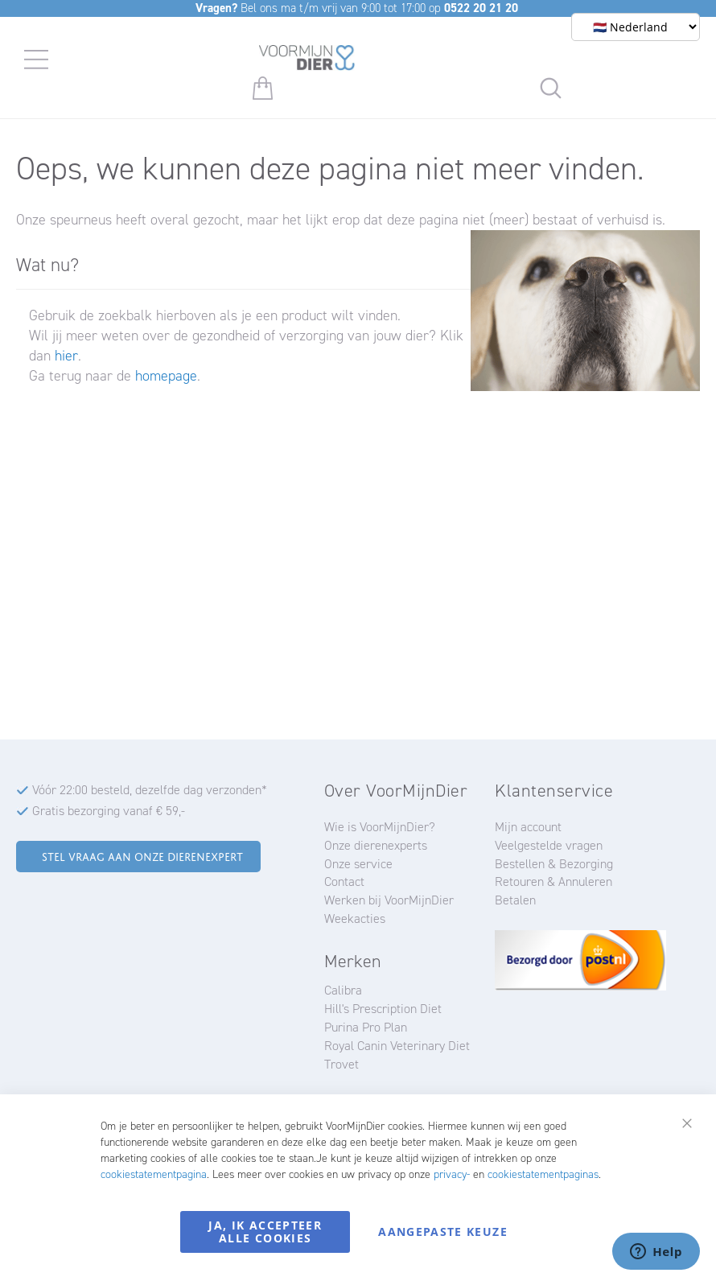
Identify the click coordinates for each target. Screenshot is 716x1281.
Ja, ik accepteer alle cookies (265, 1231)
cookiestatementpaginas (543, 1174)
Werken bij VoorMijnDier (389, 900)
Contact (344, 881)
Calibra (343, 990)
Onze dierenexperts (375, 845)
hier (66, 355)
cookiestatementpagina (154, 1174)
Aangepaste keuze (443, 1231)
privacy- (452, 1174)
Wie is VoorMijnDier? (379, 826)
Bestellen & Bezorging (554, 863)
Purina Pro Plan (365, 1027)
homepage (166, 375)
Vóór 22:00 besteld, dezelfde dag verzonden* (149, 789)
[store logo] (307, 60)
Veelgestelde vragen (549, 845)
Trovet (341, 1064)
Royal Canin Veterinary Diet (397, 1045)
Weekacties (354, 918)
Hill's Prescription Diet (383, 1008)
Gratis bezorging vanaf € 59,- (108, 810)
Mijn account (528, 826)
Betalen (515, 900)
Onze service (358, 863)
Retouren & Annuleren (553, 881)
